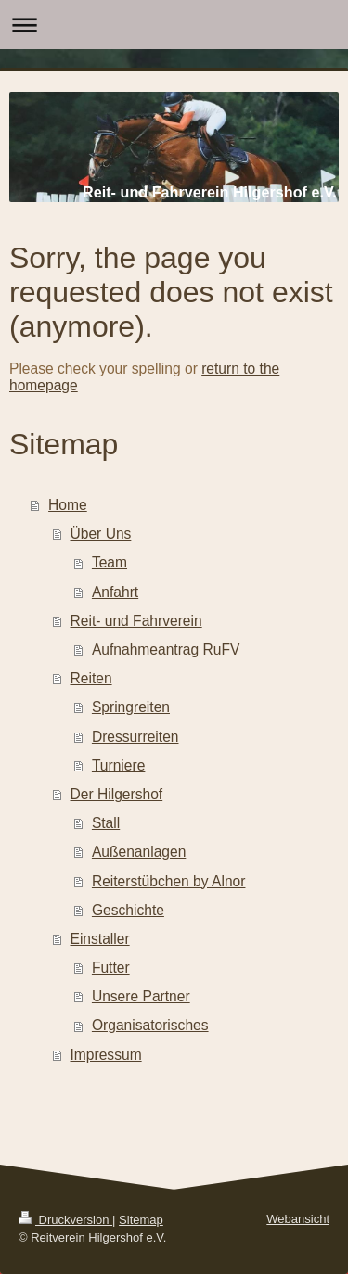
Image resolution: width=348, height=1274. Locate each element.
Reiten (91, 678)
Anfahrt (115, 592)
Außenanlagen (139, 852)
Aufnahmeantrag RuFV (166, 649)
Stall (106, 823)
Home (67, 505)
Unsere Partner (141, 996)
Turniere (119, 765)
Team (109, 562)
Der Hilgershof (117, 794)
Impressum (106, 1055)
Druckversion (65, 1220)
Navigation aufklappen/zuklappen (174, 25)
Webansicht (297, 1219)
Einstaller (100, 939)
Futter (111, 967)
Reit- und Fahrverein (136, 621)
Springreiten (131, 707)
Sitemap (141, 1220)
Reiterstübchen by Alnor (169, 881)
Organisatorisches (150, 1025)
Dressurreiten (135, 737)
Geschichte (128, 910)
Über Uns (101, 533)
